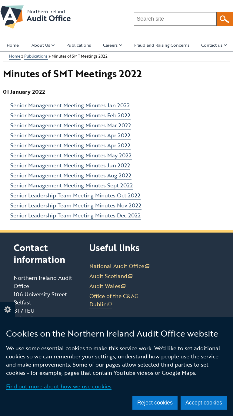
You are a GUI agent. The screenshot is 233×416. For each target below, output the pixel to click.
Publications (78, 45)
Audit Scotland (111, 276)
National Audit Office (119, 266)
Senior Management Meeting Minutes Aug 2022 (70, 175)
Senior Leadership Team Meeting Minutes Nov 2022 (75, 205)
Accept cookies (203, 403)
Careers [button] (112, 45)
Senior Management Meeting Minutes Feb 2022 (70, 115)
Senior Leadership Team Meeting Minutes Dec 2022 (75, 215)
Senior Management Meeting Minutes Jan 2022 (70, 105)
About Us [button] (43, 45)
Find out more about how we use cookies (59, 386)
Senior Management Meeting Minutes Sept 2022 (71, 185)
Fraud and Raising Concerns (161, 45)
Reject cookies (155, 403)
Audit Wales (107, 286)
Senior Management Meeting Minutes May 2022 (70, 155)
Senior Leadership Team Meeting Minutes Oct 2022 (75, 195)
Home (13, 45)
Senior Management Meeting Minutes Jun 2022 (70, 165)
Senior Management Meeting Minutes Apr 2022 (70, 135)
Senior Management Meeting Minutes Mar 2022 (70, 125)
